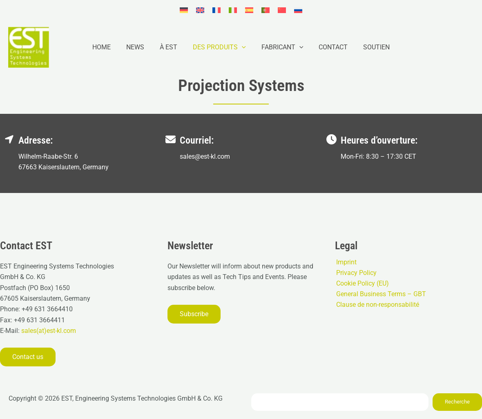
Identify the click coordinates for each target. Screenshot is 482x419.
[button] (242, 47)
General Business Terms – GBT (380, 294)
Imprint (345, 262)
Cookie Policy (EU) (361, 283)
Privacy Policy (355, 273)
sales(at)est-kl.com (48, 331)
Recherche (457, 402)
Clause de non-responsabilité (376, 305)
